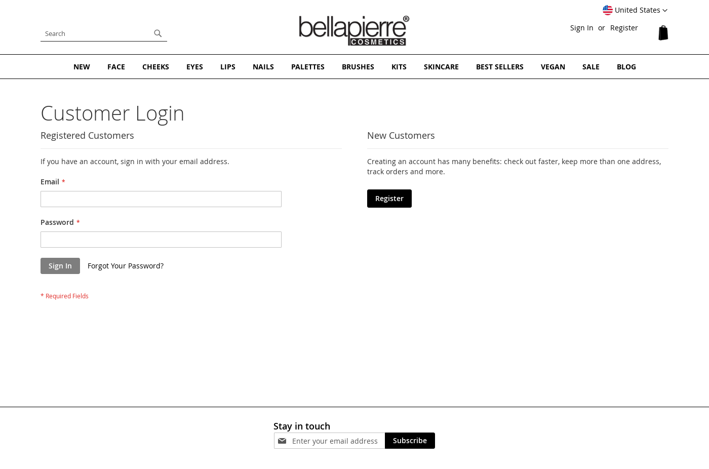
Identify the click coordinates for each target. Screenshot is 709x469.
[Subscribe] (410, 441)
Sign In (582, 27)
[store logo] (354, 31)
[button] (635, 10)
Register (624, 27)
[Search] (158, 33)
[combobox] (104, 33)
